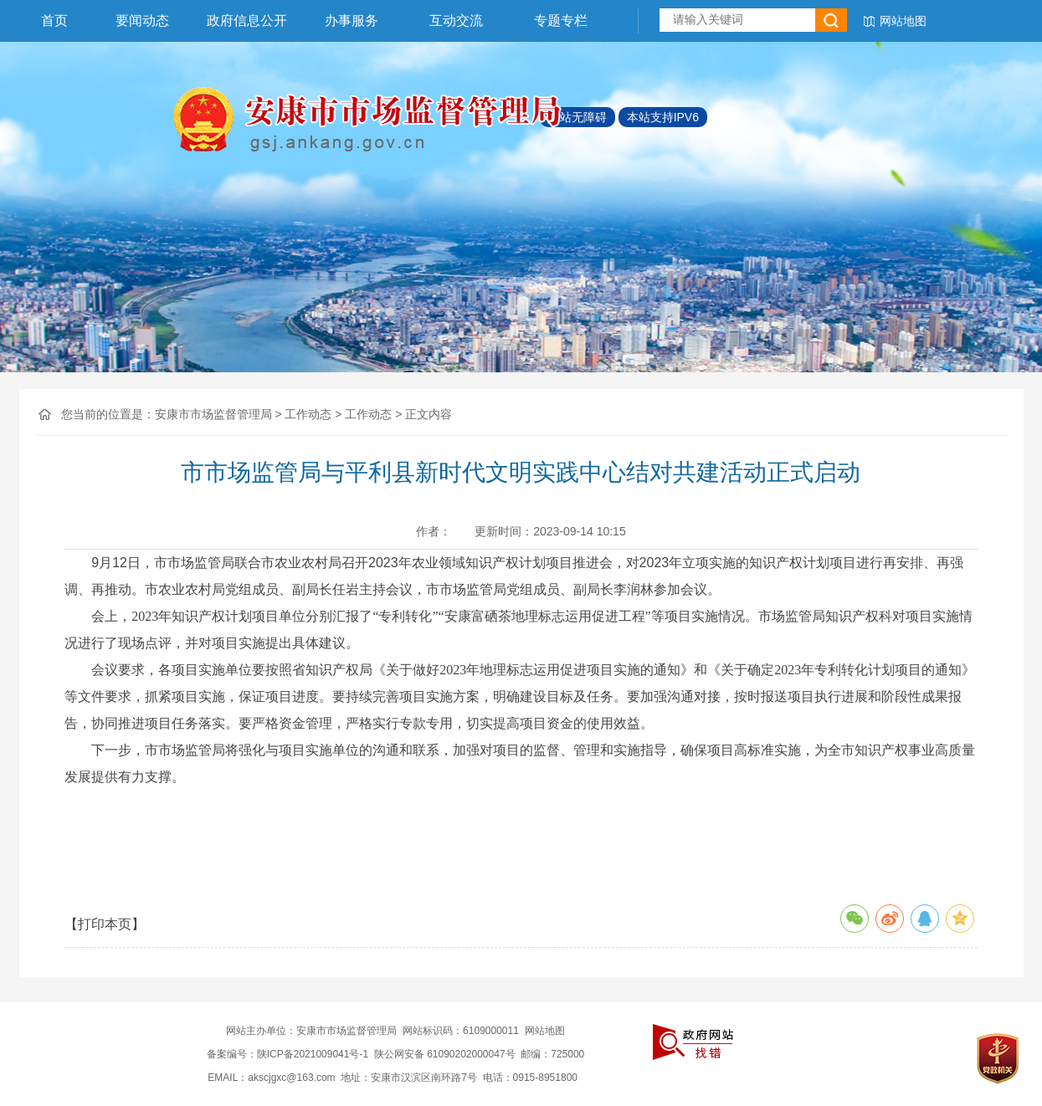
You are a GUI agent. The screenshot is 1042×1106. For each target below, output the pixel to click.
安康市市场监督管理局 (213, 414)
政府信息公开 (247, 20)
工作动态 (308, 414)
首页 (54, 20)
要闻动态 (142, 20)
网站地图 (903, 21)
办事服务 (351, 20)
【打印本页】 (104, 924)
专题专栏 (561, 20)
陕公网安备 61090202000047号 (445, 1054)
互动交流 (456, 20)
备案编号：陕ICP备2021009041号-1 (287, 1054)
